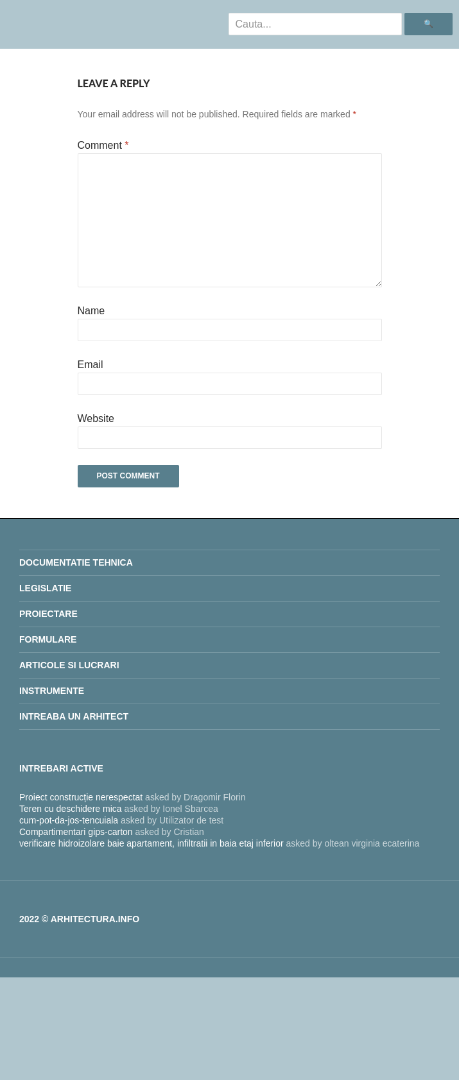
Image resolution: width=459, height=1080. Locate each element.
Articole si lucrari (69, 665)
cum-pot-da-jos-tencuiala (68, 820)
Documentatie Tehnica (76, 562)
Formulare (47, 639)
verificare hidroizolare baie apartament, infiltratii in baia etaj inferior (151, 843)
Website (96, 418)
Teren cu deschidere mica (70, 809)
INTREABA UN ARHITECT (73, 716)
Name (91, 310)
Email (90, 364)
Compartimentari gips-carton (76, 832)
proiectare (48, 614)
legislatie (45, 588)
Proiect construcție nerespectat (81, 797)
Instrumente (51, 691)
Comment (103, 145)
